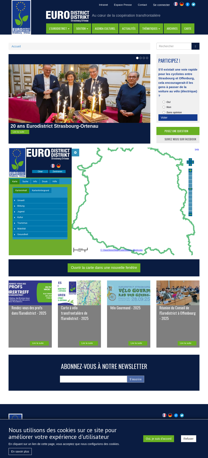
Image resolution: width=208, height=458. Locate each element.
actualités (128, 28)
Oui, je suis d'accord (158, 438)
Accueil (16, 46)
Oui (166, 102)
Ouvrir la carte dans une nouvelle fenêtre (104, 268)
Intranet (103, 4)
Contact (142, 4)
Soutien (82, 28)
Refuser (189, 438)
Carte (187, 28)
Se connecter (161, 5)
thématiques (151, 28)
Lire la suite (18, 132)
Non (166, 107)
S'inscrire (136, 379)
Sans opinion (172, 112)
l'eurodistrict (59, 28)
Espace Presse (123, 4)
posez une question (176, 131)
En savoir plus (20, 451)
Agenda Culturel (105, 28)
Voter (164, 117)
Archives (172, 28)
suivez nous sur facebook (180, 139)
